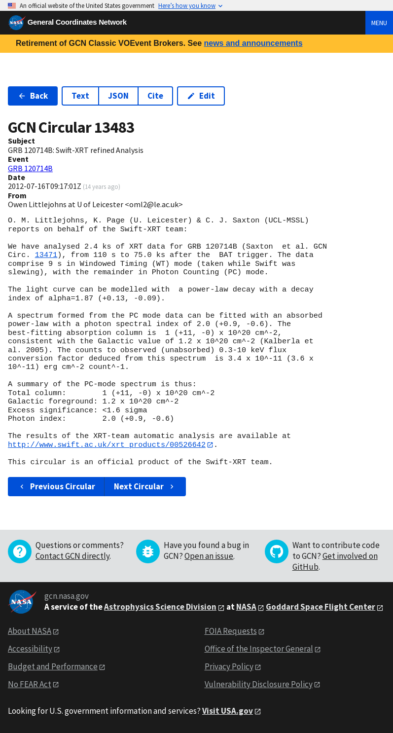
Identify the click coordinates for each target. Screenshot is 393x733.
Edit (201, 95)
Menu (379, 22)
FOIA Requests (231, 631)
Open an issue (208, 556)
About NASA (29, 631)
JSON (118, 95)
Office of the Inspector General (259, 648)
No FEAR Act (29, 684)
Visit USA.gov (227, 710)
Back (33, 95)
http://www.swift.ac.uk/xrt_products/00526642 (107, 445)
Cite (155, 95)
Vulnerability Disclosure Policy (259, 684)
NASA (246, 607)
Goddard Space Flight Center (320, 607)
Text (80, 95)
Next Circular (145, 486)
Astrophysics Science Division (160, 607)
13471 (46, 255)
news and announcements (253, 43)
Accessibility (30, 648)
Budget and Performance (53, 666)
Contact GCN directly (72, 556)
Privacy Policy (229, 666)
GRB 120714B (30, 168)
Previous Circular (56, 486)
